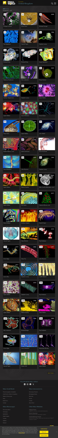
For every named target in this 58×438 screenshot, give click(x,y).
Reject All (44, 432)
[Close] (56, 432)
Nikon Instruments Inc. (35, 389)
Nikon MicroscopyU (9, 407)
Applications (5, 414)
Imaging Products (32, 409)
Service (30, 398)
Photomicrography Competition (9, 391)
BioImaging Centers (33, 394)
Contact (4, 402)
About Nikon (31, 402)
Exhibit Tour (5, 400)
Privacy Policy (21, 432)
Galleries (4, 420)
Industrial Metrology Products (35, 416)
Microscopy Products (33, 391)
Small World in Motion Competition (10, 394)
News (4, 398)
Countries (20, 1)
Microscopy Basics (6, 409)
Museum (4, 422)
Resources (31, 396)
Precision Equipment (33, 413)
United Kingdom (25, 3)
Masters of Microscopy (7, 396)
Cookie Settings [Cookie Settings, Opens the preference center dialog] (44, 428)
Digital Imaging (6, 416)
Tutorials (4, 418)
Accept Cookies (44, 435)
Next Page (50, 373)
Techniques (5, 411)
